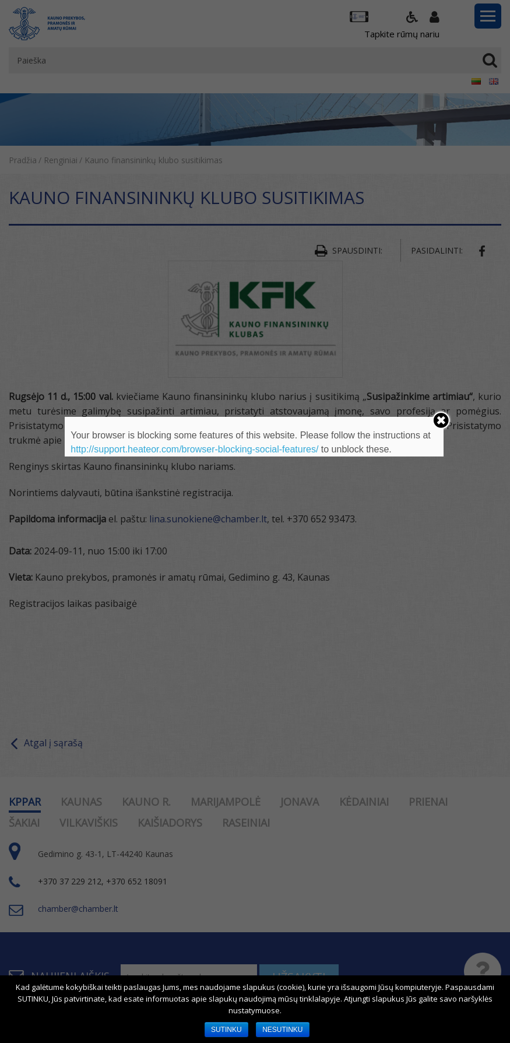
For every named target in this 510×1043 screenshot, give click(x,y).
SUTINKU (226, 1030)
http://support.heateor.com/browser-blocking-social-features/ (194, 449)
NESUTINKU (282, 1030)
